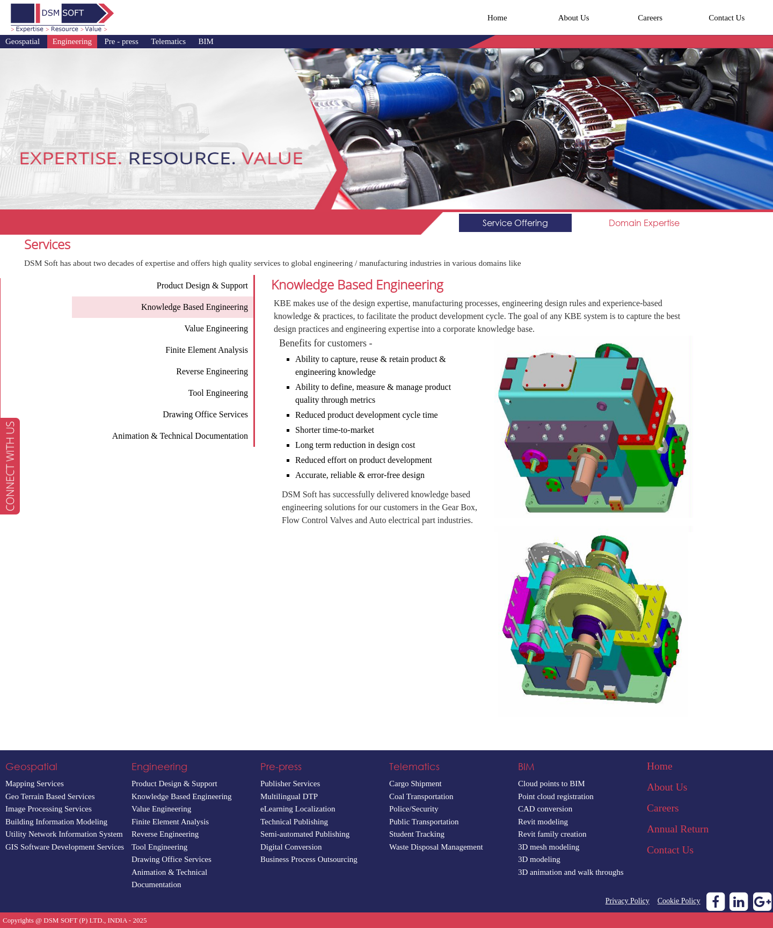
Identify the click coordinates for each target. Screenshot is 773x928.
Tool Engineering (159, 847)
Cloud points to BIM (551, 783)
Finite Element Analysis (170, 821)
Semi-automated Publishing (304, 834)
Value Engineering (161, 808)
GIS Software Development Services (64, 847)
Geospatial (22, 41)
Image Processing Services (48, 808)
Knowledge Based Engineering (182, 796)
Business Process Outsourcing (309, 859)
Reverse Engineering (165, 834)
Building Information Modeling (56, 821)
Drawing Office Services (172, 859)
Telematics (168, 41)
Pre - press (121, 41)
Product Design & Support (174, 783)
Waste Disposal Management (436, 847)
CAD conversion (545, 808)
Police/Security (414, 808)
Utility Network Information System (64, 834)
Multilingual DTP (289, 796)
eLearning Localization (298, 808)
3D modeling (539, 859)
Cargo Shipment (415, 783)
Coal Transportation (421, 796)
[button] (10, 466)
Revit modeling (543, 821)
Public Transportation (424, 821)
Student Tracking (416, 834)
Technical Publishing (294, 821)
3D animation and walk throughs (571, 872)
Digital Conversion (291, 847)
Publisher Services (290, 783)
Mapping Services (34, 783)
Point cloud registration (556, 796)
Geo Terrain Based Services (50, 796)
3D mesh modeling (548, 847)
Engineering (72, 41)
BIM (206, 41)
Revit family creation (552, 834)
